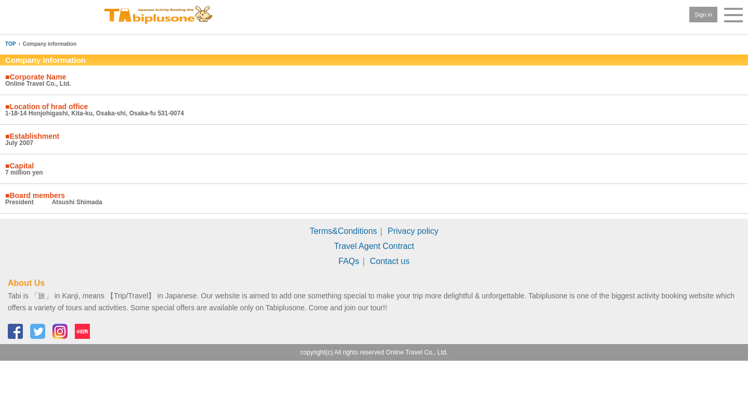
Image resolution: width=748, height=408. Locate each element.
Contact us (389, 261)
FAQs (349, 261)
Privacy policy (413, 231)
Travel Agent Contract (374, 246)
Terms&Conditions (343, 231)
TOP (10, 44)
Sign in (703, 14)
